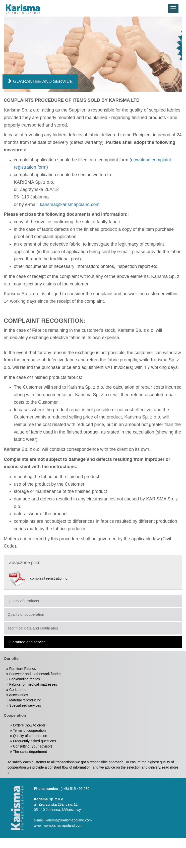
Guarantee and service (27, 642)
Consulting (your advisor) (32, 746)
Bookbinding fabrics (24, 679)
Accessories (18, 695)
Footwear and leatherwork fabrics (35, 674)
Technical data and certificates (33, 628)
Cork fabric (17, 690)
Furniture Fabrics (22, 669)
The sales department (30, 752)
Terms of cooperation (29, 730)
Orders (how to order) (30, 725)
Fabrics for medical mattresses (33, 684)
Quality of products (23, 601)
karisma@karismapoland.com (69, 204)
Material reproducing (25, 700)
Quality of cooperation (26, 614)
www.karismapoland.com (62, 825)
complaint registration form (51, 577)
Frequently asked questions (34, 741)
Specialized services (25, 705)
